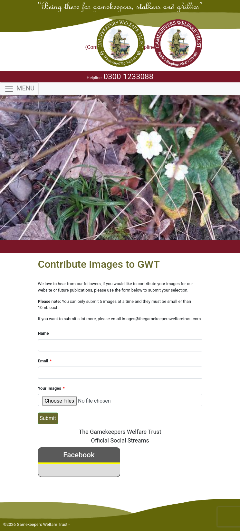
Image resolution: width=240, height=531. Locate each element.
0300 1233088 (128, 76)
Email (43, 361)
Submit (48, 418)
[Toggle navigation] (19, 88)
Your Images (49, 388)
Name (43, 333)
